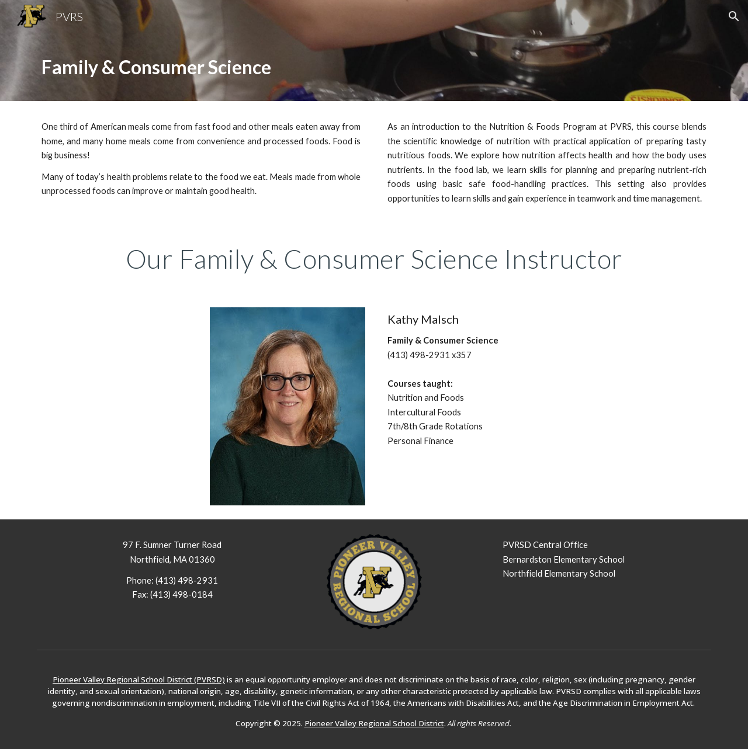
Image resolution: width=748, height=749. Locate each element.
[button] (734, 16)
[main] (374, 67)
